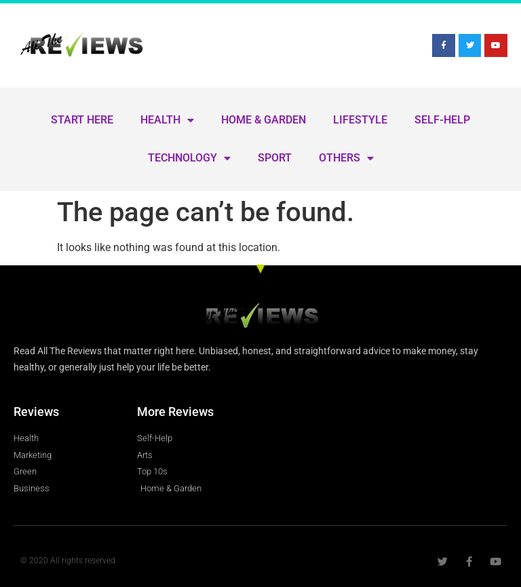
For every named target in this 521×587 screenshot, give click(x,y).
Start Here (82, 119)
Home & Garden (263, 119)
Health (167, 120)
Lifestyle (360, 119)
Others (346, 158)
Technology (189, 158)
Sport (275, 157)
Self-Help (442, 119)
